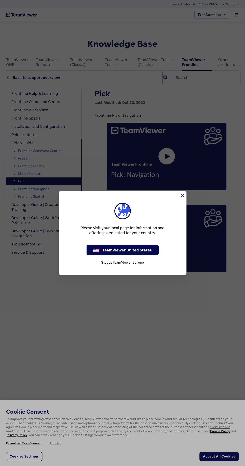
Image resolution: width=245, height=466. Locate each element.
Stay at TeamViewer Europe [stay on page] (122, 262)
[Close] (182, 195)
